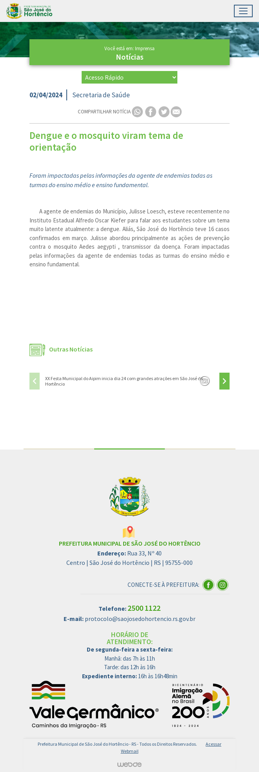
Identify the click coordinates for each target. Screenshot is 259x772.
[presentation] (34, 381)
